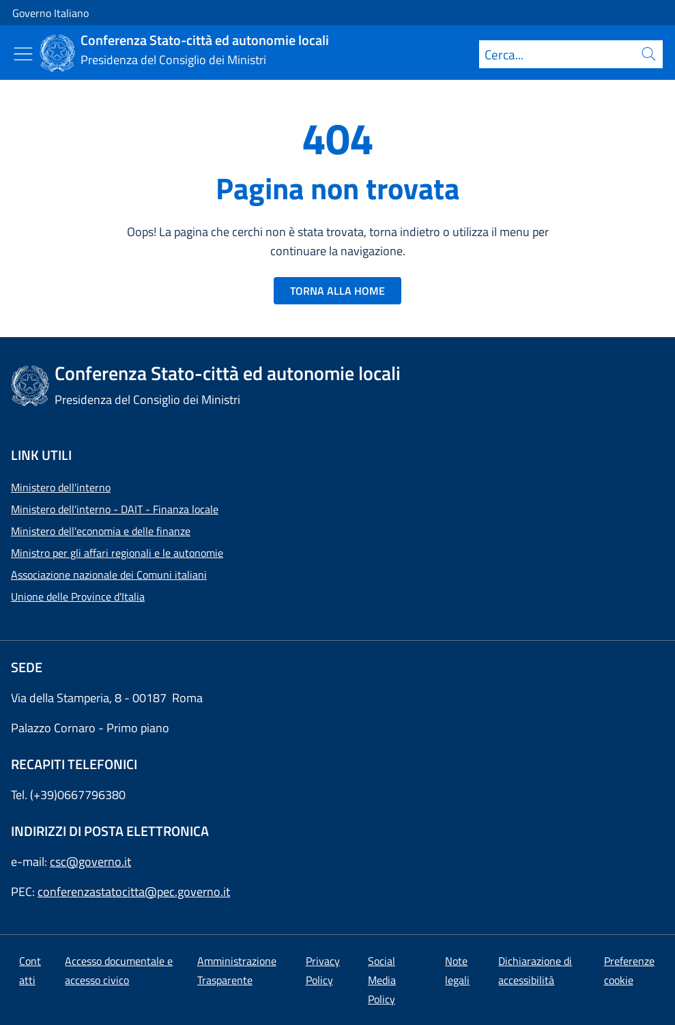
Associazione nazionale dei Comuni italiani (109, 574)
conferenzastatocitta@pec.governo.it (134, 891)
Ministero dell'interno (61, 487)
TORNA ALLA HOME (337, 291)
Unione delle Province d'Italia (78, 596)
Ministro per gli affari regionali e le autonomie (117, 553)
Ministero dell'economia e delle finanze (100, 531)
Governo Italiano (50, 13)
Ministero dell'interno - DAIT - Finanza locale (114, 509)
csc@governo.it (90, 861)
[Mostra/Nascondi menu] (23, 54)
